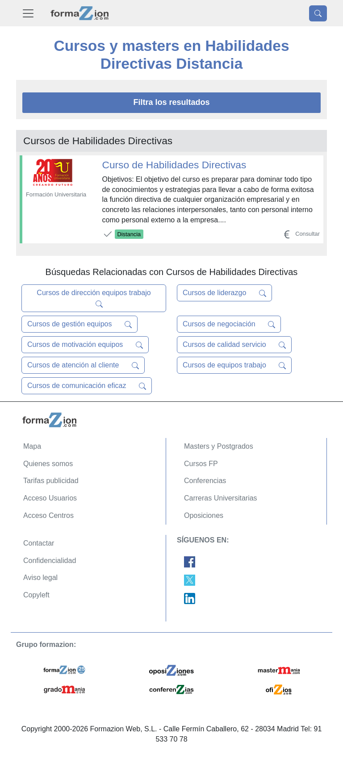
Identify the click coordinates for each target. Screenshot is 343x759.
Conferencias (205, 480)
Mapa (32, 446)
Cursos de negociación (229, 324)
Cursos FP (201, 463)
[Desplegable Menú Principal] (28, 13)
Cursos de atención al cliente (83, 365)
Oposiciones (203, 515)
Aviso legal (40, 577)
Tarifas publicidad (51, 480)
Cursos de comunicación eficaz (86, 386)
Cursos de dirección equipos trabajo (94, 298)
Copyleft (36, 595)
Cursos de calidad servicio (234, 345)
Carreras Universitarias (220, 498)
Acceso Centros (48, 515)
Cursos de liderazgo (224, 293)
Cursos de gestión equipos (79, 324)
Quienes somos (48, 463)
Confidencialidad (49, 560)
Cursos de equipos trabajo (234, 365)
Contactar (38, 543)
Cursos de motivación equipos (85, 345)
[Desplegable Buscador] (318, 13)
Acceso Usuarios (50, 498)
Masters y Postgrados (218, 446)
